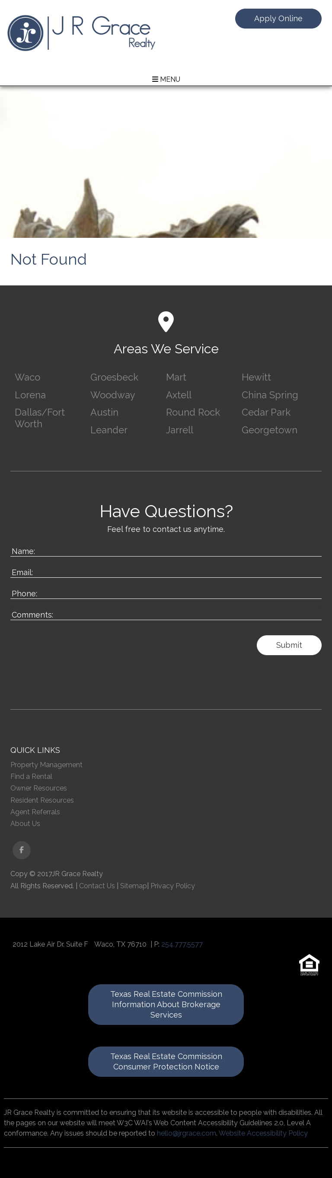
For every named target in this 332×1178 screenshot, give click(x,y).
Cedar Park (266, 412)
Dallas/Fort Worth (40, 418)
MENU (166, 79)
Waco (27, 377)
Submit (289, 645)
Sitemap (133, 886)
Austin (104, 412)
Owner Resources (38, 788)
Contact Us (97, 886)
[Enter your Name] (166, 549)
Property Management (46, 765)
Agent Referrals (35, 812)
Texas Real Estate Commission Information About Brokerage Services (166, 1004)
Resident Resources (42, 800)
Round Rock (193, 412)
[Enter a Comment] (166, 612)
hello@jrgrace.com (186, 1133)
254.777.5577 (182, 944)
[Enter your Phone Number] (166, 591)
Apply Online (278, 18)
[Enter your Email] (166, 570)
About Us (25, 823)
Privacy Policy (172, 886)
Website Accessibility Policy (263, 1133)
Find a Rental (31, 776)
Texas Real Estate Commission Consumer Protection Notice (166, 1061)
